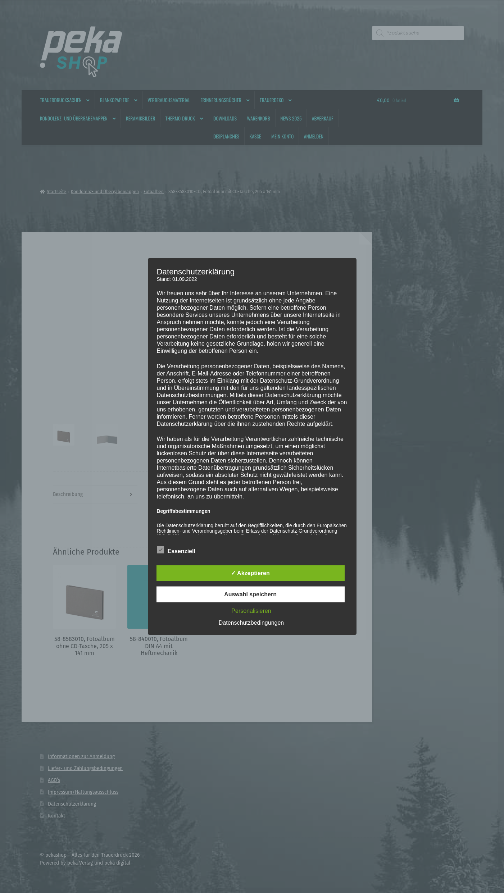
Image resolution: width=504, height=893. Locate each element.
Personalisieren (251, 611)
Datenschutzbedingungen (251, 623)
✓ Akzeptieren (250, 573)
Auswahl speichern (250, 594)
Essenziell (176, 550)
